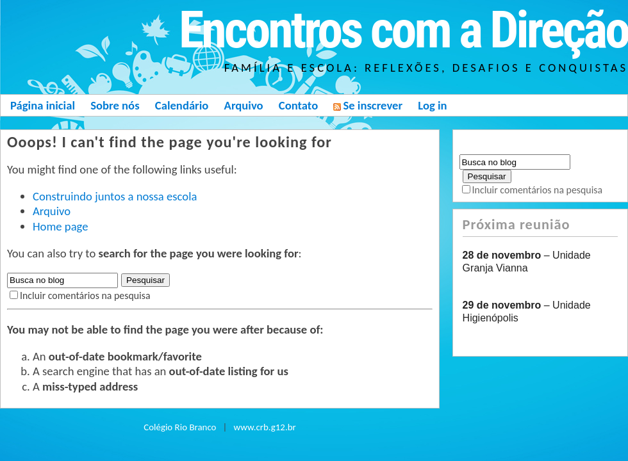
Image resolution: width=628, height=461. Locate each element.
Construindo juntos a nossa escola (115, 196)
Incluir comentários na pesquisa (85, 295)
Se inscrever (367, 105)
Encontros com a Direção (403, 30)
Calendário (182, 105)
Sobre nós (114, 105)
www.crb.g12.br (265, 427)
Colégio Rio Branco (180, 427)
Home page (60, 226)
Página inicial (42, 105)
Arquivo (243, 105)
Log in (432, 105)
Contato (298, 105)
